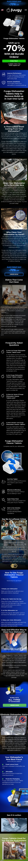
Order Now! (14, 61)
